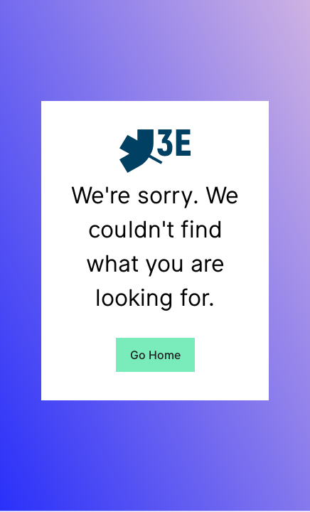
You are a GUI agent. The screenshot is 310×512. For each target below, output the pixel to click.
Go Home (155, 355)
